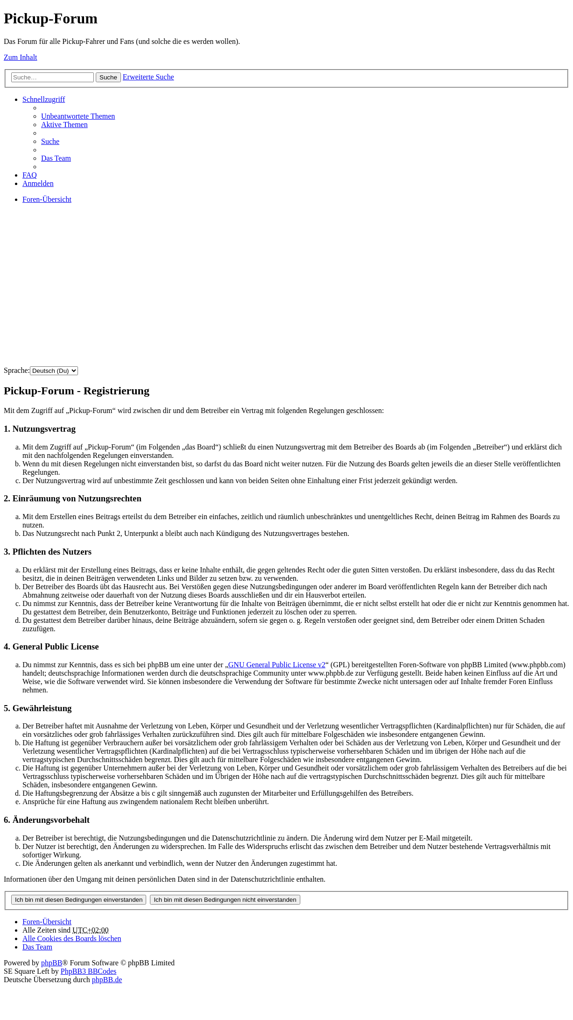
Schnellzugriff (43, 99)
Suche (108, 77)
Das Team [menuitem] (56, 158)
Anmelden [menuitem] (38, 183)
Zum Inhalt (20, 57)
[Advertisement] (284, 293)
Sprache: (17, 370)
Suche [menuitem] (50, 141)
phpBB (51, 963)
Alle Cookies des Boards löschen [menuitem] (71, 938)
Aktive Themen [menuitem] (64, 124)
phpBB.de (107, 980)
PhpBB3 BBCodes (89, 971)
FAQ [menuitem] (29, 175)
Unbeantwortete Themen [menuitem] (78, 116)
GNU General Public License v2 (276, 665)
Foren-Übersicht (46, 922)
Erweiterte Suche (148, 77)
